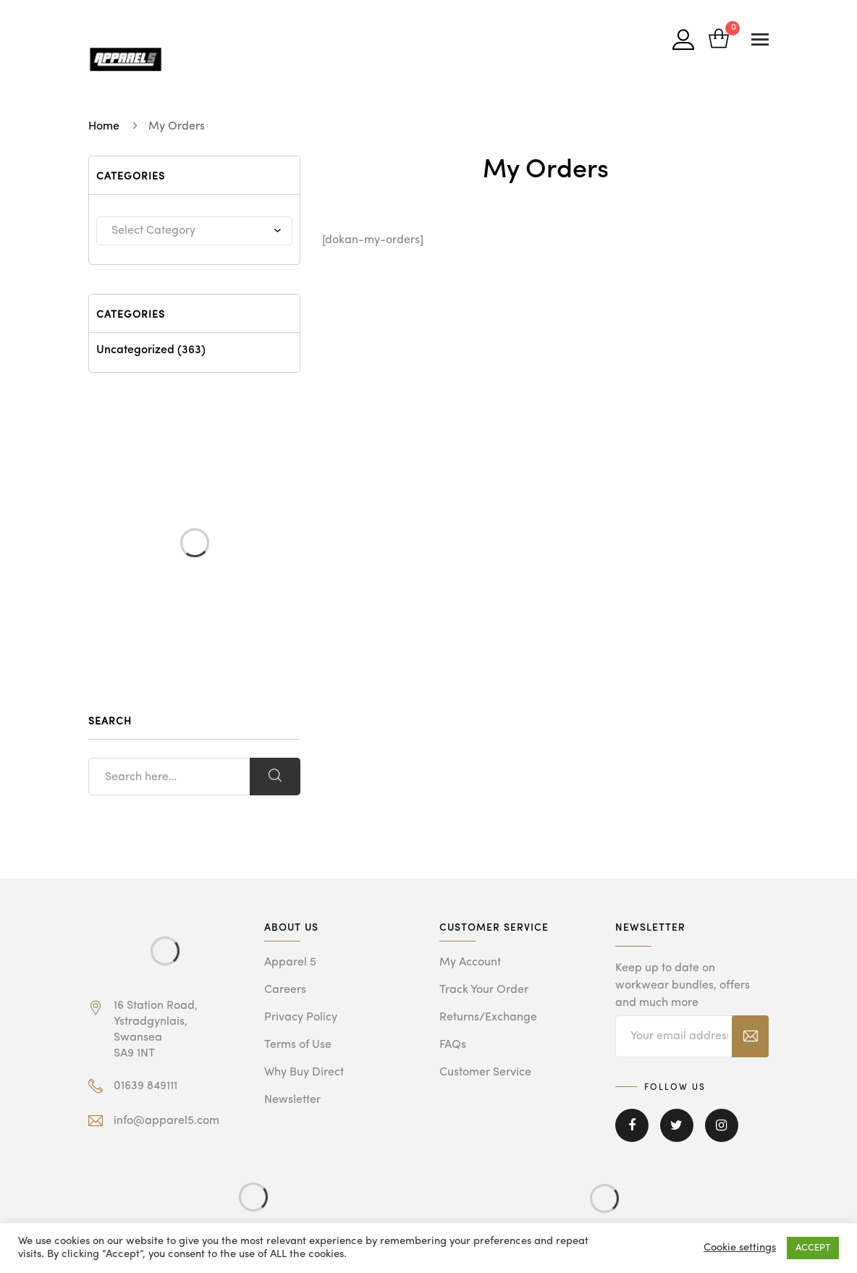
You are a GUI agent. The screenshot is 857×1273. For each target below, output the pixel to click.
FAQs (452, 1045)
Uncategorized (135, 350)
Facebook (632, 1125)
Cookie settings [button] (740, 1248)
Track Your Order (483, 990)
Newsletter (292, 1100)
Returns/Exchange (488, 1017)
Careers (285, 990)
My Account (470, 962)
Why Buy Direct (304, 1072)
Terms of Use (298, 1045)
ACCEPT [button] (812, 1248)
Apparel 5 (290, 962)
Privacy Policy (300, 1017)
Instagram (721, 1125)
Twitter (676, 1125)
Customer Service (485, 1072)
